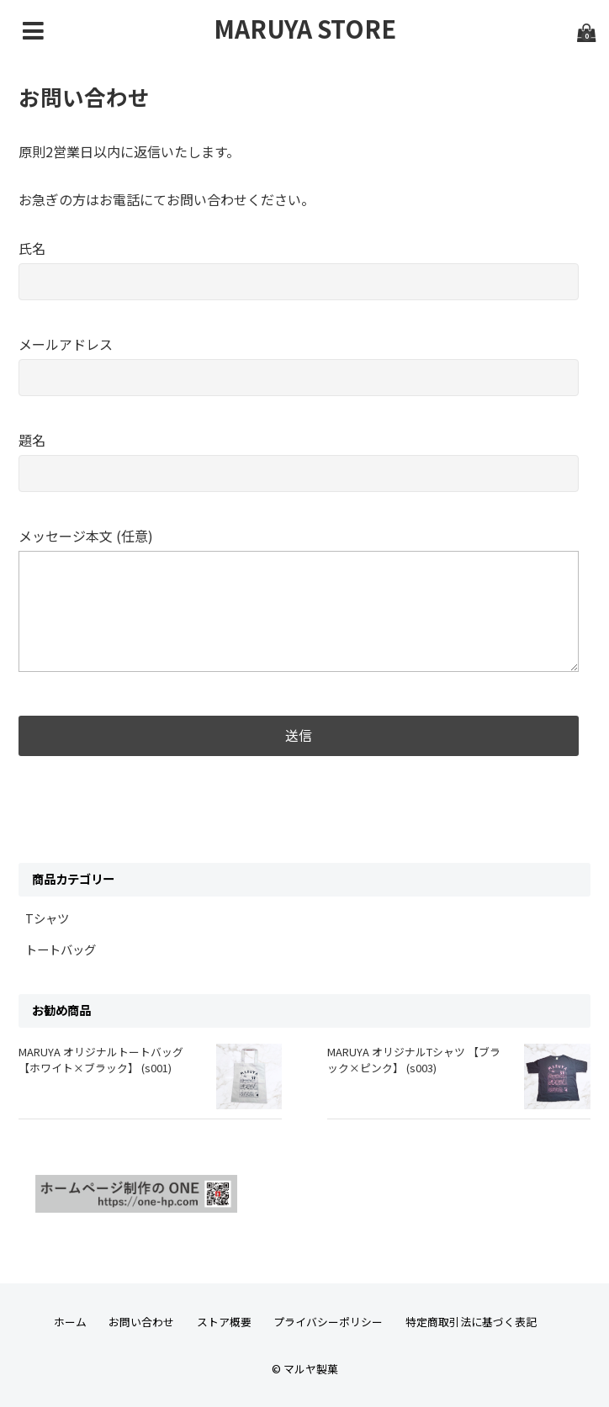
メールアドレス (299, 360)
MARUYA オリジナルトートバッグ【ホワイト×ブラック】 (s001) (101, 1060)
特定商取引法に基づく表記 (471, 1322)
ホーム (70, 1322)
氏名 (299, 264)
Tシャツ (47, 918)
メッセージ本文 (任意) (299, 601)
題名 (299, 456)
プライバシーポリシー (328, 1322)
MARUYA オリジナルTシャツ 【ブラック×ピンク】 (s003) (413, 1060)
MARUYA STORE (305, 28)
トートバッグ (60, 949)
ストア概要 (224, 1322)
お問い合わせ (141, 1322)
